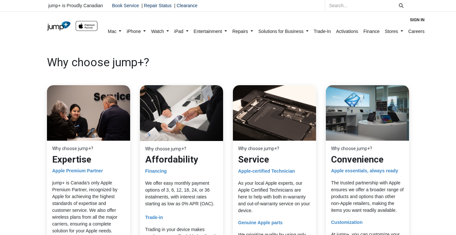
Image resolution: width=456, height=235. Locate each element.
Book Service (125, 5)
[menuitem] (114, 31)
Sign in (417, 20)
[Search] (401, 5)
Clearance (186, 5)
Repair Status (158, 5)
